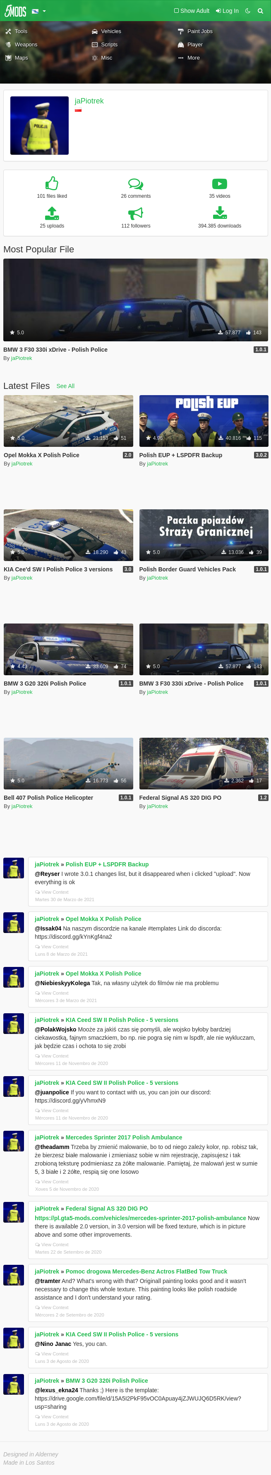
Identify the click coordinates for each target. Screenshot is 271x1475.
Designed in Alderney (30, 1454)
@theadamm (52, 1147)
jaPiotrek (89, 101)
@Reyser (47, 874)
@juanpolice (52, 1092)
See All (66, 386)
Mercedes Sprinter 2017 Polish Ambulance (124, 1137)
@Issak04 (48, 928)
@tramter (47, 1281)
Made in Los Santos (29, 1462)
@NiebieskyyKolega (62, 983)
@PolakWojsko (56, 1029)
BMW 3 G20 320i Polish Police (107, 1380)
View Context (52, 892)
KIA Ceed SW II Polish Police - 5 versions (122, 1020)
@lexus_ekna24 (56, 1390)
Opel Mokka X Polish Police (103, 919)
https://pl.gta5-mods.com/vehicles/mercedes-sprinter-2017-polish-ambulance (140, 1218)
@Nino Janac (53, 1344)
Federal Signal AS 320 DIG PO (107, 1208)
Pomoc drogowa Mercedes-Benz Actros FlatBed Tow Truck (147, 1271)
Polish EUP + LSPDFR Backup (107, 864)
